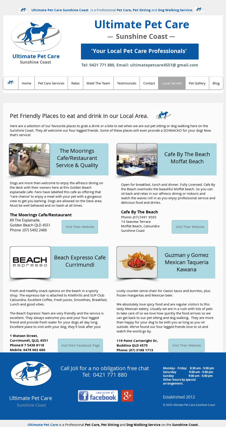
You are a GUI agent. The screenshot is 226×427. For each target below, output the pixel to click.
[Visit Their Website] (80, 227)
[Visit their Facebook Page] (80, 345)
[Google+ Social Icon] (127, 396)
